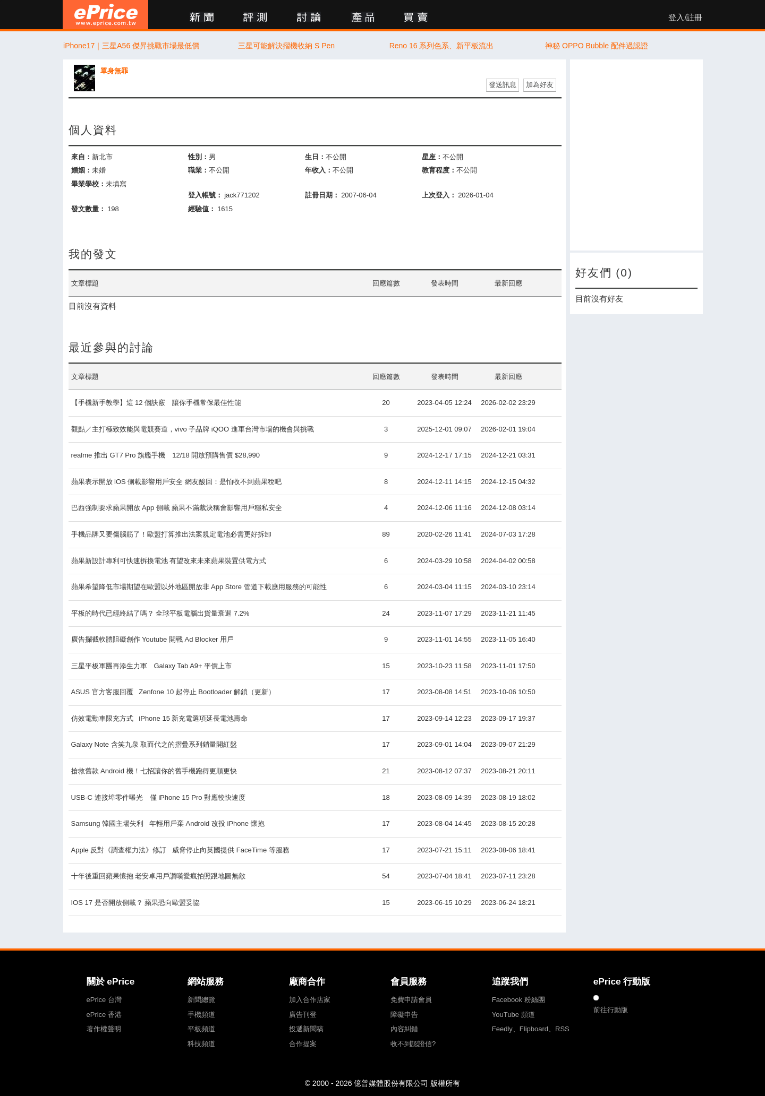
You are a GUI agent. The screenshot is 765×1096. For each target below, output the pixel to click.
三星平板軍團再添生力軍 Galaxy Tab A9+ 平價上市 (151, 666)
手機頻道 (201, 1015)
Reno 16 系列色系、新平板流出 (441, 45)
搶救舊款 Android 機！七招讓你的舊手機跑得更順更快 (154, 771)
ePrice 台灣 (104, 1000)
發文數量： (88, 209)
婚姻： (81, 170)
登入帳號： (205, 195)
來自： (81, 157)
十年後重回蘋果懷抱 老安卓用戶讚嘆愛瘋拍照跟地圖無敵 (158, 876)
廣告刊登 (303, 1015)
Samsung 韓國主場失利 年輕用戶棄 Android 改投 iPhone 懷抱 (168, 823)
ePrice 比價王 (105, 14)
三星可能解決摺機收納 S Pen (286, 45)
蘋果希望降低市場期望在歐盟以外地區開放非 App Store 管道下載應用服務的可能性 (199, 587)
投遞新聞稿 (306, 1029)
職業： (198, 170)
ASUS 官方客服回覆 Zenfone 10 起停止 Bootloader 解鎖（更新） (173, 692)
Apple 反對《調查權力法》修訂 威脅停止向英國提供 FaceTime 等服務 (180, 850)
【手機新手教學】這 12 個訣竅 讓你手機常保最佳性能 (156, 403)
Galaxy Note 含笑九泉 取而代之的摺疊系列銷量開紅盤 (154, 744)
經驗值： (202, 209)
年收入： (319, 170)
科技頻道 (201, 1044)
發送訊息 (502, 85)
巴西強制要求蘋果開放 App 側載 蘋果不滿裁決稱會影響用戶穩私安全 (177, 508)
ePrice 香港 (104, 1015)
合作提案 (303, 1044)
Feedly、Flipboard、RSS (531, 1029)
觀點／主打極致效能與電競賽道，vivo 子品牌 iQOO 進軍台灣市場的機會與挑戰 (192, 429)
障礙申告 (404, 1015)
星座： (432, 157)
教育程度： (439, 170)
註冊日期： (322, 195)
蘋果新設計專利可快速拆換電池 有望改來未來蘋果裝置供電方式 (169, 561)
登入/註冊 (685, 17)
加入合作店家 (309, 1000)
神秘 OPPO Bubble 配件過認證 (596, 45)
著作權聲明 (104, 1029)
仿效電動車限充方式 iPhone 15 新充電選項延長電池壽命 (159, 718)
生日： (315, 157)
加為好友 (540, 85)
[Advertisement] (636, 155)
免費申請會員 (411, 1000)
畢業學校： (88, 184)
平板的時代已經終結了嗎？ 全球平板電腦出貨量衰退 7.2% (160, 613)
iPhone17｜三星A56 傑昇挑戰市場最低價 (131, 45)
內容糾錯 (404, 1029)
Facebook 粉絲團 (518, 1000)
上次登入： (439, 195)
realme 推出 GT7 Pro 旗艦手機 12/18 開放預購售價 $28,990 (165, 455)
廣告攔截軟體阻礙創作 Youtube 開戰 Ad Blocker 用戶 (152, 639)
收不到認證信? (413, 1044)
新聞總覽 (201, 1000)
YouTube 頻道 (513, 1015)
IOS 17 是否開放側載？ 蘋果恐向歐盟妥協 (135, 903)
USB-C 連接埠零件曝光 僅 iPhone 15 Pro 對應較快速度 (158, 797)
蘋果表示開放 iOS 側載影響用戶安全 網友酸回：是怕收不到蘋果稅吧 (176, 482)
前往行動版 (610, 1010)
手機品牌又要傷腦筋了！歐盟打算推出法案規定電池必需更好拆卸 (171, 534)
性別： (198, 157)
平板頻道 (201, 1029)
